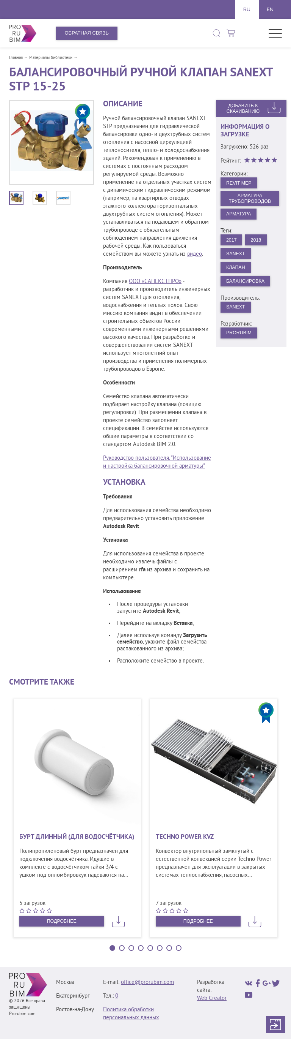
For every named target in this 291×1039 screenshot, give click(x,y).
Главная (16, 57)
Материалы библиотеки (50, 57)
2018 (257, 242)
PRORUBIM (240, 337)
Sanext (236, 256)
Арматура (239, 215)
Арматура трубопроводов (250, 199)
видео (194, 254)
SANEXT (236, 311)
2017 (232, 242)
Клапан (236, 270)
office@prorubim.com (147, 982)
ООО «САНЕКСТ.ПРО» (155, 281)
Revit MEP (240, 183)
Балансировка (247, 285)
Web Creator (212, 998)
